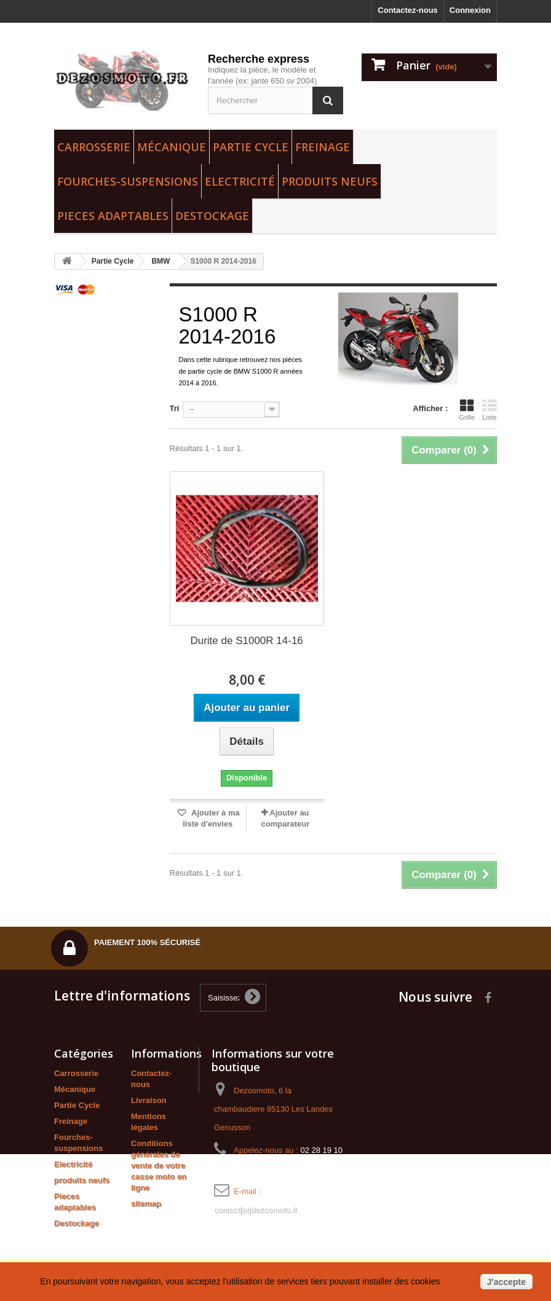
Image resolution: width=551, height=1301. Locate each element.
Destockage (212, 215)
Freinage (322, 147)
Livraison (149, 1100)
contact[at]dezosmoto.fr (255, 1209)
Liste (489, 410)
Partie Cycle (250, 147)
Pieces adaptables (112, 215)
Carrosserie (93, 147)
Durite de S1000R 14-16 (246, 641)
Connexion (470, 10)
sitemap (146, 1203)
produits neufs (330, 181)
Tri (175, 408)
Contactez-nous (408, 10)
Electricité (240, 181)
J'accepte (506, 1282)
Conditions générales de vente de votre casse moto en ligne (158, 1165)
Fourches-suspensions (127, 181)
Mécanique (171, 147)
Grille (467, 410)
